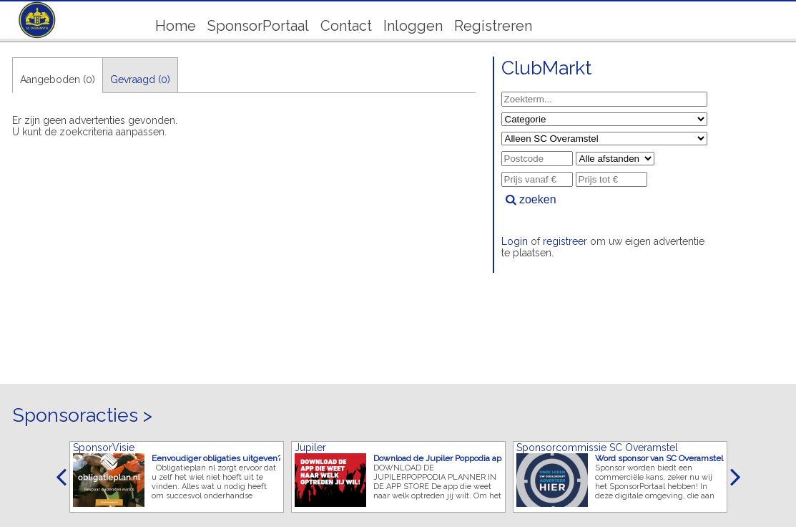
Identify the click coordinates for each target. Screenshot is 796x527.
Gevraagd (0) (140, 79)
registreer (565, 241)
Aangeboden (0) (57, 79)
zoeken (531, 199)
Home (175, 25)
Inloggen (413, 25)
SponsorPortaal (258, 25)
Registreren (493, 25)
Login (514, 241)
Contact (346, 25)
